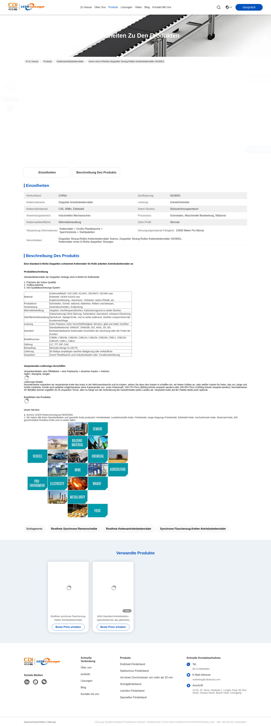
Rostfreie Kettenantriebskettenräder (128, 528)
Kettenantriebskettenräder (70, 61)
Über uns (100, 7)
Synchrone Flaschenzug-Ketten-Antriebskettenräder (193, 528)
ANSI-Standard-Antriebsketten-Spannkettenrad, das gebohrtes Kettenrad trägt (113, 618)
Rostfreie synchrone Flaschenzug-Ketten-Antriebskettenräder (68, 618)
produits (113, 7)
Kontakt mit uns (90, 694)
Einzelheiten (47, 172)
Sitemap (51, 722)
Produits (47, 61)
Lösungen (86, 680)
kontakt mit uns (161, 7)
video (138, 7)
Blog (83, 687)
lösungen (126, 7)
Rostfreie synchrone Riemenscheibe (74, 528)
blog (147, 7)
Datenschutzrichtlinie (34, 722)
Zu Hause (86, 7)
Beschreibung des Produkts (96, 172)
